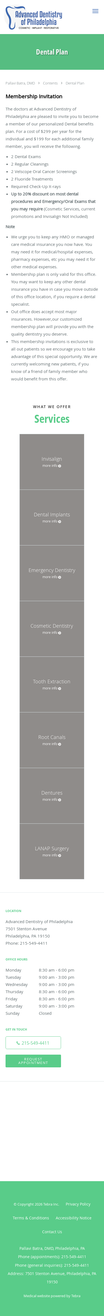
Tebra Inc (50, 1204)
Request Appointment (33, 1061)
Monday (46, 970)
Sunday (46, 1013)
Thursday (46, 991)
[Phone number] (33, 1042)
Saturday (46, 1005)
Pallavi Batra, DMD (21, 83)
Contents (51, 83)
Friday (46, 998)
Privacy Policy (78, 1204)
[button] (95, 11)
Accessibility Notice (74, 1217)
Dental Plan (75, 83)
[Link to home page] (43, 17)
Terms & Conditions (31, 1217)
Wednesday (46, 984)
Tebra (75, 1295)
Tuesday (46, 977)
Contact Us (52, 1231)
